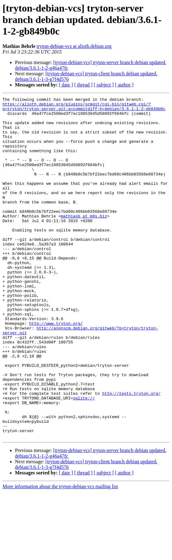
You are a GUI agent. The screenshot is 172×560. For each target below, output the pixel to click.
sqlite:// (84, 458)
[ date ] (66, 84)
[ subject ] (104, 84)
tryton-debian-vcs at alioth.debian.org (74, 46)
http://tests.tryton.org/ (131, 453)
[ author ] (124, 84)
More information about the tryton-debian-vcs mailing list (60, 554)
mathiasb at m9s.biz (84, 240)
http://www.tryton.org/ (56, 369)
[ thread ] (83, 84)
